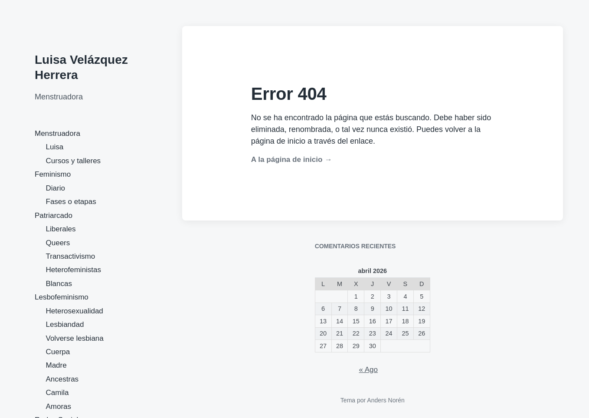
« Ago (368, 369)
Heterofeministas (73, 270)
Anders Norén (385, 400)
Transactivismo (70, 256)
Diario (55, 188)
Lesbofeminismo (61, 297)
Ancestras (62, 379)
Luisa (55, 147)
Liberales (61, 229)
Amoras (59, 406)
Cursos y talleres (73, 161)
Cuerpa (58, 352)
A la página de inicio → (291, 159)
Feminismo (53, 174)
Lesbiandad (65, 324)
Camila (57, 392)
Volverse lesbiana (75, 338)
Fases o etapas (71, 201)
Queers (58, 243)
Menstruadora (57, 133)
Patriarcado (53, 215)
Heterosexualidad (74, 311)
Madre (56, 365)
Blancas (59, 284)
